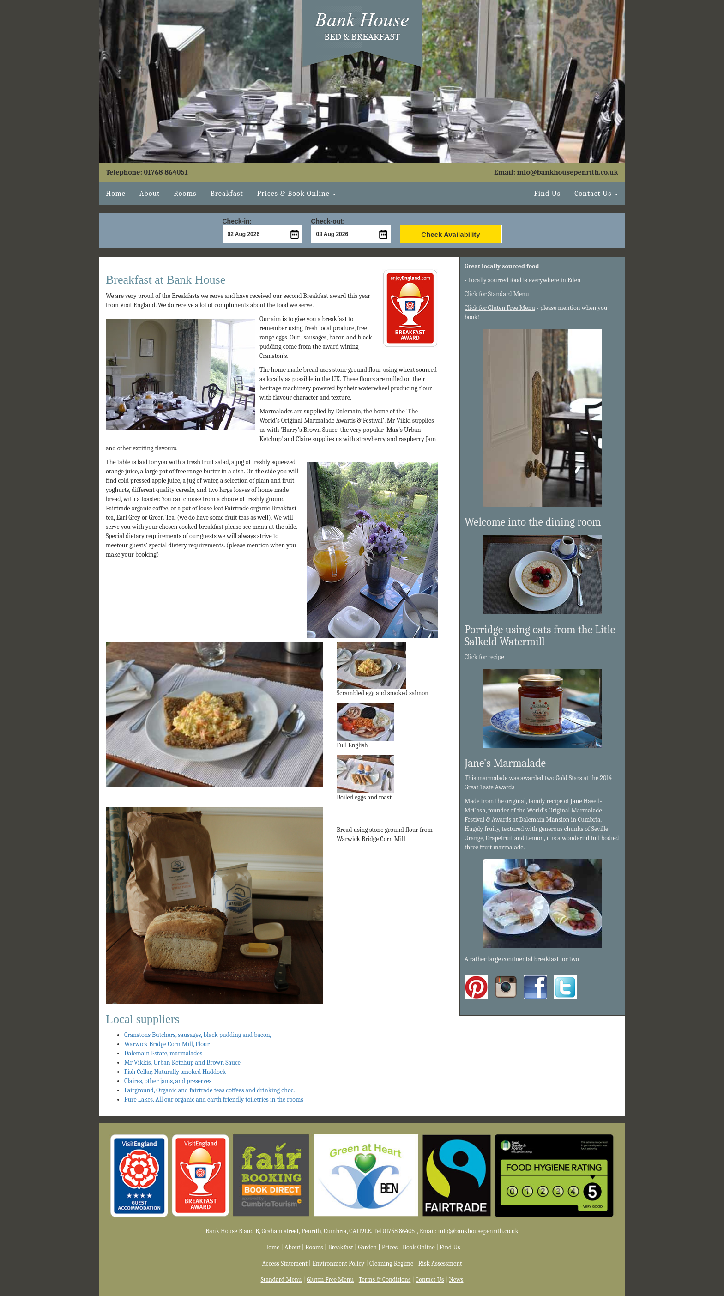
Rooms (185, 193)
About (149, 193)
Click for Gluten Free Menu (500, 308)
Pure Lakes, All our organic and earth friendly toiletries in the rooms (213, 1099)
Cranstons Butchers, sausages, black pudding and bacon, (197, 1035)
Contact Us (430, 1280)
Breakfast (226, 193)
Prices (390, 1247)
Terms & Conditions (385, 1280)
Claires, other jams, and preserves (167, 1081)
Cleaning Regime (391, 1263)
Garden (367, 1247)
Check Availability (450, 234)
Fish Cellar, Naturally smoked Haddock (175, 1072)
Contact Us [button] (596, 193)
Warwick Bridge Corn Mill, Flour (167, 1044)
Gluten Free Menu (330, 1280)
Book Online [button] (297, 193)
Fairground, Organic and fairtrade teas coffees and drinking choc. (209, 1090)
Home (116, 193)
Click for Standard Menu (497, 294)
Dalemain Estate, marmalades (163, 1053)
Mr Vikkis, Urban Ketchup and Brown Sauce (182, 1062)
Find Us (547, 193)
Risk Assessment (440, 1263)
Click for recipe (484, 657)
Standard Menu (281, 1280)
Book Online (419, 1247)
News (456, 1280)
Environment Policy (338, 1263)
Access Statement (285, 1263)
